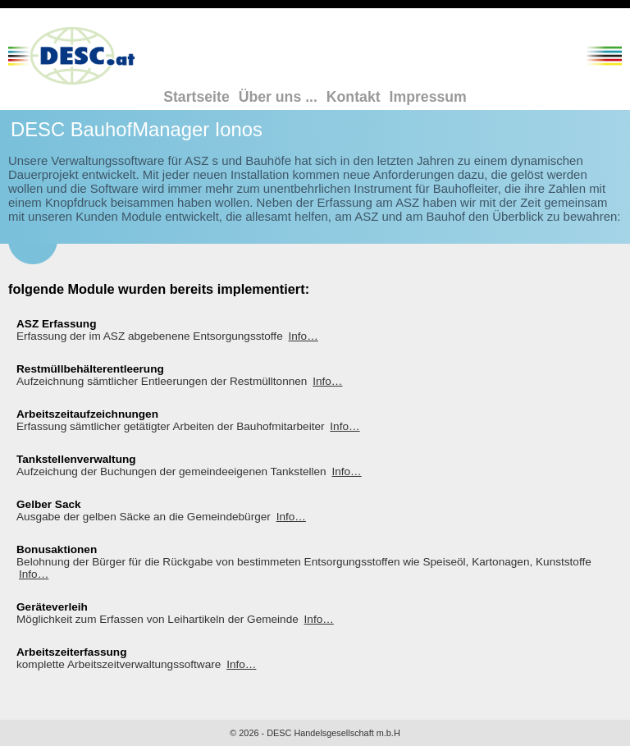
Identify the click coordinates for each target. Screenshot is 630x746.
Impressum (428, 97)
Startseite (196, 97)
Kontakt (353, 97)
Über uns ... (278, 97)
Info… (302, 336)
